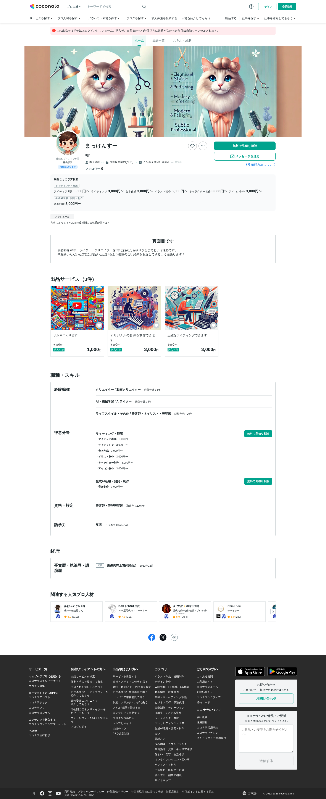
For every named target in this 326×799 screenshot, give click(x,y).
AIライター (124, 401)
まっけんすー (101, 146)
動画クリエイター (129, 389)
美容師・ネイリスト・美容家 (152, 413)
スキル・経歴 (182, 40)
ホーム (139, 40)
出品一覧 (158, 40)
